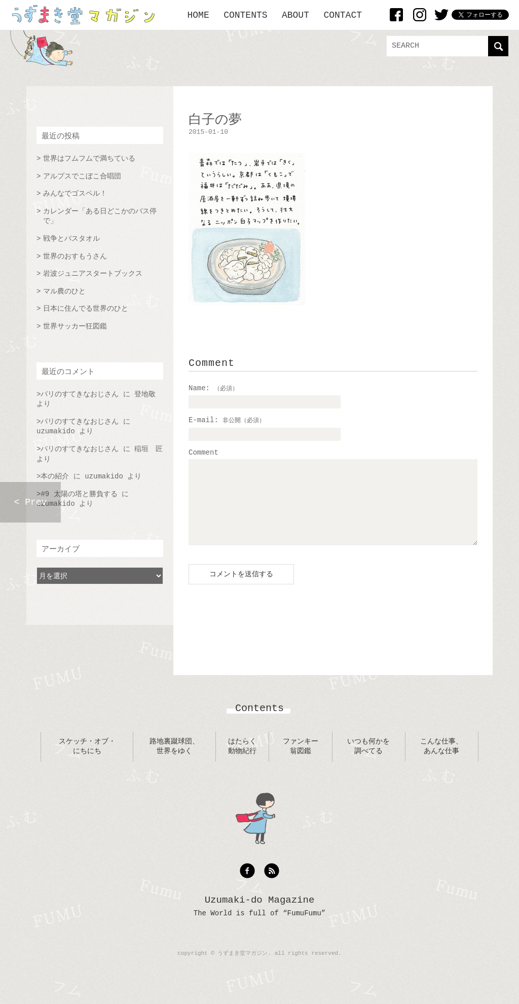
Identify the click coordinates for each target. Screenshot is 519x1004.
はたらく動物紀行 (242, 762)
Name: (213, 388)
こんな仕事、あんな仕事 (441, 762)
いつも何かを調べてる (368, 762)
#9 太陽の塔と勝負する (79, 494)
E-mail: (227, 420)
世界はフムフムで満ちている (89, 159)
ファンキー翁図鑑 (300, 762)
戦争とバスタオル (71, 239)
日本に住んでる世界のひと (85, 309)
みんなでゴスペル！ (75, 194)
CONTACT (342, 15)
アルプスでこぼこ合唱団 (82, 176)
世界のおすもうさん (75, 256)
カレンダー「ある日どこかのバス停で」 (100, 216)
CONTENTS (245, 15)
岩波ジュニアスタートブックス (92, 274)
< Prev (30, 502)
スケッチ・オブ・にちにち (87, 762)
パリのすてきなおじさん (80, 394)
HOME (198, 15)
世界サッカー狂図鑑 (75, 326)
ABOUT (295, 15)
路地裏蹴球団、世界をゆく (174, 762)
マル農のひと (64, 291)
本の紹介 (55, 476)
